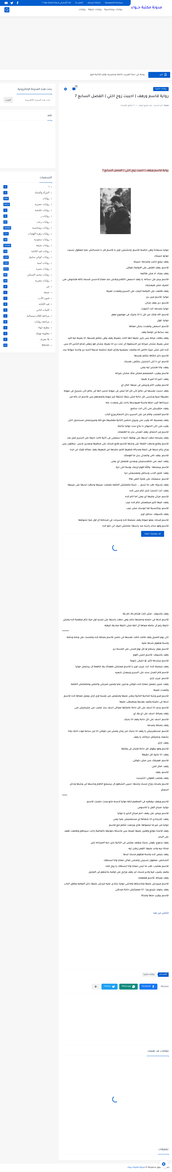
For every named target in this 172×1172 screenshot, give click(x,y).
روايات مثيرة (160, 89)
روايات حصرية (26, 204)
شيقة (26, 292)
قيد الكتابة (26, 304)
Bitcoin (26, 345)
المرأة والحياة (26, 192)
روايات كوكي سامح (26, 257)
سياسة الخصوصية (114, 3)
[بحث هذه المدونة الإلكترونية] (32, 100)
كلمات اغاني (26, 309)
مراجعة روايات (26, 321)
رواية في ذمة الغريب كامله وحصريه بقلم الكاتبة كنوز (117, 74)
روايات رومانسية (113, 11)
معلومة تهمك (26, 333)
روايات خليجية (26, 210)
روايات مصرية (26, 280)
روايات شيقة (95, 11)
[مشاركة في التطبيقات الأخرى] (96, 987)
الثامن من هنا (161, 913)
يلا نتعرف (26, 339)
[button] (148, 987)
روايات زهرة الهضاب (26, 233)
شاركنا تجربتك (94, 3)
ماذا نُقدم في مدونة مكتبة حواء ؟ (56, 3)
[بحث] (6, 11)
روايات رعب (26, 221)
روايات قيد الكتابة (26, 251)
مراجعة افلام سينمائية (26, 315)
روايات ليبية (26, 262)
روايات (82, 11)
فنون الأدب (26, 298)
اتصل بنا (79, 3)
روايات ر (26, 215)
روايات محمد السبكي (26, 274)
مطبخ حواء (26, 327)
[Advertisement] (86, 43)
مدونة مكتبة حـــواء (146, 8)
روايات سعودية (26, 239)
